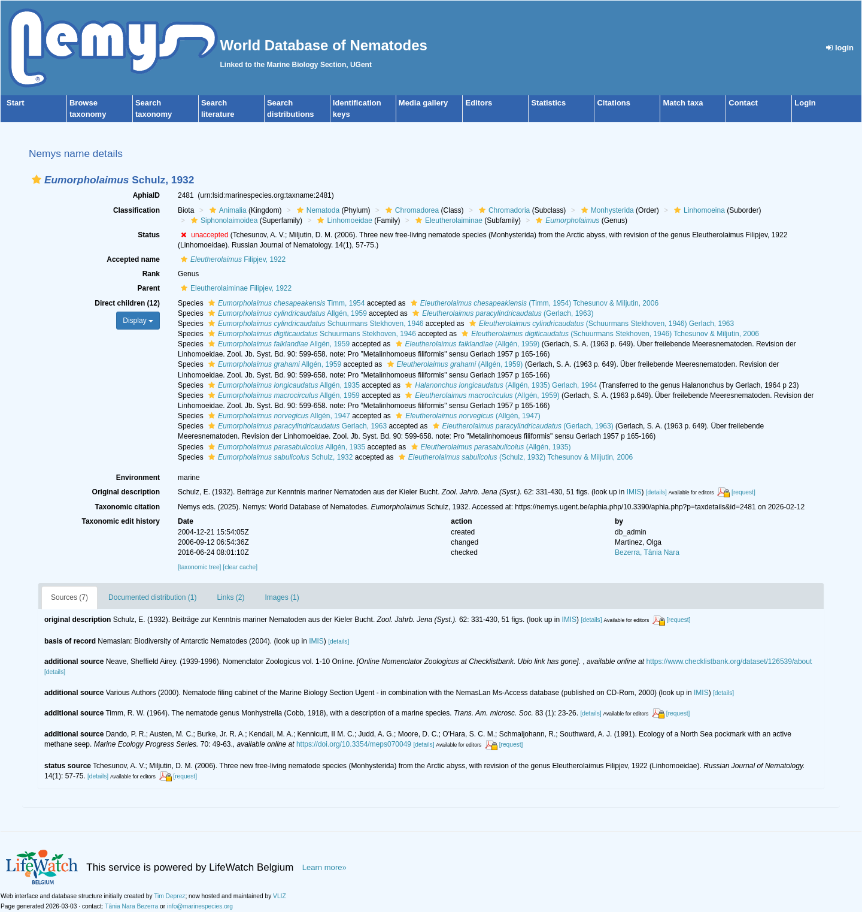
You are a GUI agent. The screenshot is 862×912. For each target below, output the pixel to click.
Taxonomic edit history (121, 521)
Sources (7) (69, 597)
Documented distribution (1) (152, 597)
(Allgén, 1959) (466, 344)
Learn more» (324, 867)
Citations (613, 102)
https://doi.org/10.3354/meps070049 (353, 744)
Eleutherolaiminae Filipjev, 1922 (235, 288)
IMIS (634, 492)
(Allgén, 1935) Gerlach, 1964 (499, 385)
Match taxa (683, 102)
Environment (138, 477)
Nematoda (316, 210)
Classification (136, 210)
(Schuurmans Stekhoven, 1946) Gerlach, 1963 (600, 323)
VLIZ (279, 896)
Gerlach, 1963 (296, 426)
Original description (126, 492)
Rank (151, 274)
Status (149, 235)
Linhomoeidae (343, 220)
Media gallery (423, 102)
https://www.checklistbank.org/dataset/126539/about (729, 661)
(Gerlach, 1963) (501, 313)
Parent (149, 288)
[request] (743, 492)
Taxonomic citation (127, 507)
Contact (743, 102)
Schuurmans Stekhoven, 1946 (314, 323)
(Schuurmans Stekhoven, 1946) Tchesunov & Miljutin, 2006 (609, 334)
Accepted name (133, 259)
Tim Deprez (169, 896)
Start (16, 102)
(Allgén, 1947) (466, 416)
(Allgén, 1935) (489, 447)
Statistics (548, 102)
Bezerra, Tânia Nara (647, 552)
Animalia (227, 210)
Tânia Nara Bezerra (131, 906)
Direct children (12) (127, 303)
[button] (36, 179)
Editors (478, 102)
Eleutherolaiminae (447, 220)
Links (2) (230, 597)
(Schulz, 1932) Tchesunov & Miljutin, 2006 (514, 457)
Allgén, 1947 (277, 416)
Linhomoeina (698, 210)
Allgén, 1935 (282, 385)
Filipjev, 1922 (232, 259)
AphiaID (146, 195)
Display (138, 320)
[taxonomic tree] (199, 567)
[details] (656, 492)
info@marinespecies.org (200, 906)
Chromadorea (411, 210)
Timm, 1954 (285, 303)
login (840, 47)
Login (804, 102)
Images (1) (282, 597)
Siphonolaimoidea (222, 220)
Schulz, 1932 (279, 457)
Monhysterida (606, 210)
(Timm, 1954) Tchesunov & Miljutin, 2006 (533, 303)
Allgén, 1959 (286, 313)
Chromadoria (503, 210)
